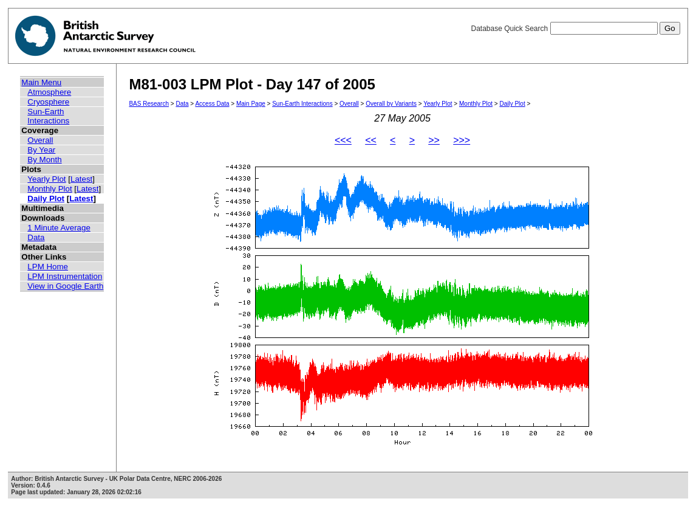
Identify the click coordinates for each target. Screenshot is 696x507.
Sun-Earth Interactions (48, 116)
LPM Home (47, 266)
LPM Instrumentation (64, 276)
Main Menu (41, 82)
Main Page (250, 103)
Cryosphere (48, 101)
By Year (41, 149)
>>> (461, 140)
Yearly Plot (46, 179)
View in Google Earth (65, 286)
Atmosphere (49, 92)
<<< (343, 140)
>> (434, 140)
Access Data (212, 103)
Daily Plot (45, 198)
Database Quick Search (575, 28)
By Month (44, 159)
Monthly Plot (49, 188)
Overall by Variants (391, 103)
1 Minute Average (58, 227)
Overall (40, 140)
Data (35, 237)
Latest (81, 179)
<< (371, 140)
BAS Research (149, 103)
